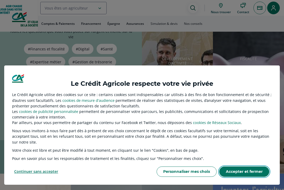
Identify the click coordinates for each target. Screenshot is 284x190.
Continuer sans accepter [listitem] (36, 171)
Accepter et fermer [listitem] (244, 171)
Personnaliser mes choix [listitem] (186, 171)
